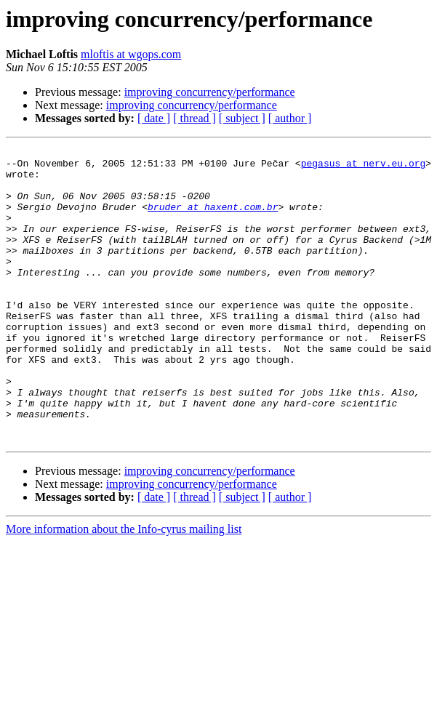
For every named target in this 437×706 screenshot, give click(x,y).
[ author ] (290, 118)
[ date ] (153, 118)
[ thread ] (194, 118)
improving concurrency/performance (209, 92)
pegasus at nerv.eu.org (363, 167)
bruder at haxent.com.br (213, 219)
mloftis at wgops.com (131, 54)
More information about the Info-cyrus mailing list (123, 588)
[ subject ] (242, 118)
